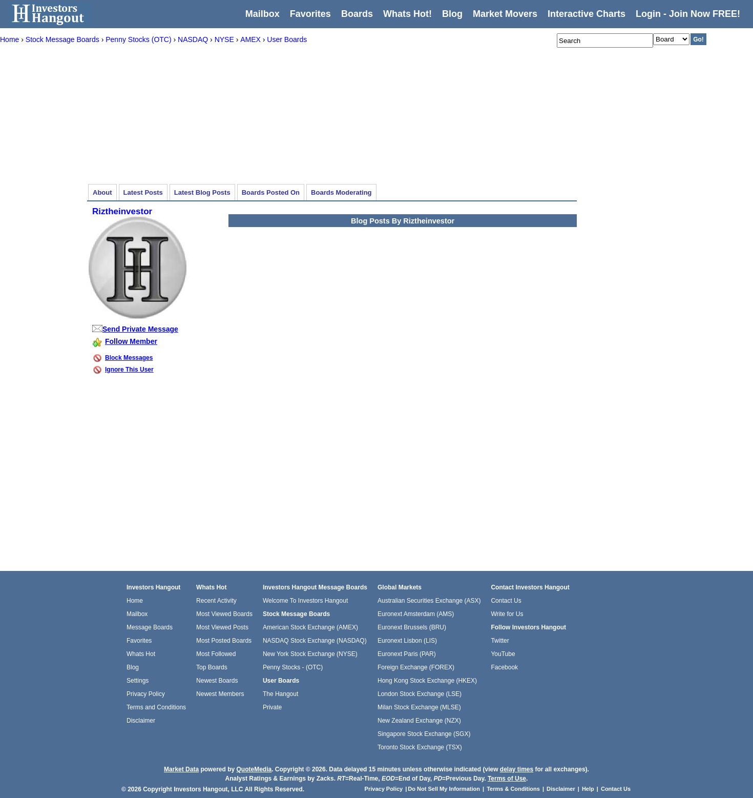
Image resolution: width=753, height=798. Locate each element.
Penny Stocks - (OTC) (293, 667)
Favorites (310, 14)
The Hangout (280, 694)
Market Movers (505, 14)
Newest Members (220, 694)
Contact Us (506, 600)
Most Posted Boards (224, 640)
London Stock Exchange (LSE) (420, 694)
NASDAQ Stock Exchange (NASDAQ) (315, 640)
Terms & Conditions (513, 789)
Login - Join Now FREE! (688, 14)
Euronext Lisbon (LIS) (407, 640)
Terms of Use (507, 778)
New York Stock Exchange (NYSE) (310, 654)
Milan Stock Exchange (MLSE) (419, 707)
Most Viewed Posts (222, 627)
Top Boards (211, 667)
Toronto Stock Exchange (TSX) (420, 747)
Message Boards (150, 627)
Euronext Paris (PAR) (407, 654)
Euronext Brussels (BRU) (412, 627)
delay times (516, 769)
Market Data (181, 769)
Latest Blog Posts (202, 192)
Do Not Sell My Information (445, 789)
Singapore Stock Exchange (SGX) (424, 734)
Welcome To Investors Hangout (305, 600)
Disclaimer (141, 720)
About (102, 192)
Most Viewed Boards (224, 614)
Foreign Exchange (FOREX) (416, 667)
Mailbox (262, 14)
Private (272, 707)
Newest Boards (217, 680)
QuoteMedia (253, 769)
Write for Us (507, 614)
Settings (138, 680)
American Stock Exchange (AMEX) (310, 627)
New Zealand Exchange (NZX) (419, 720)
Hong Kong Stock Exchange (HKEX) (427, 680)
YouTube (503, 654)
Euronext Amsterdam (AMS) (416, 614)
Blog (133, 667)
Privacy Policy (146, 694)
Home (135, 600)
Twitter (500, 640)
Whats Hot (141, 654)
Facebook (504, 667)
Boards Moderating (341, 192)
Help (588, 789)
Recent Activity (216, 600)
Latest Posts (143, 192)
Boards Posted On (271, 192)
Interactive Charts (586, 14)
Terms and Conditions (156, 707)
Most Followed (216, 654)
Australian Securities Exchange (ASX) (429, 600)
